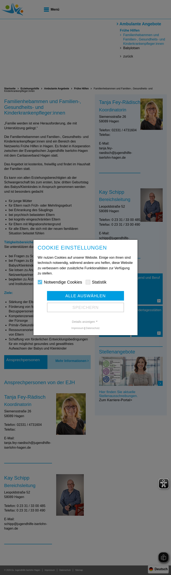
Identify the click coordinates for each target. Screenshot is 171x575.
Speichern (85, 307)
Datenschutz (93, 328)
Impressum (77, 328)
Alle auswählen (85, 296)
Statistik (96, 282)
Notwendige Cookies (60, 282)
